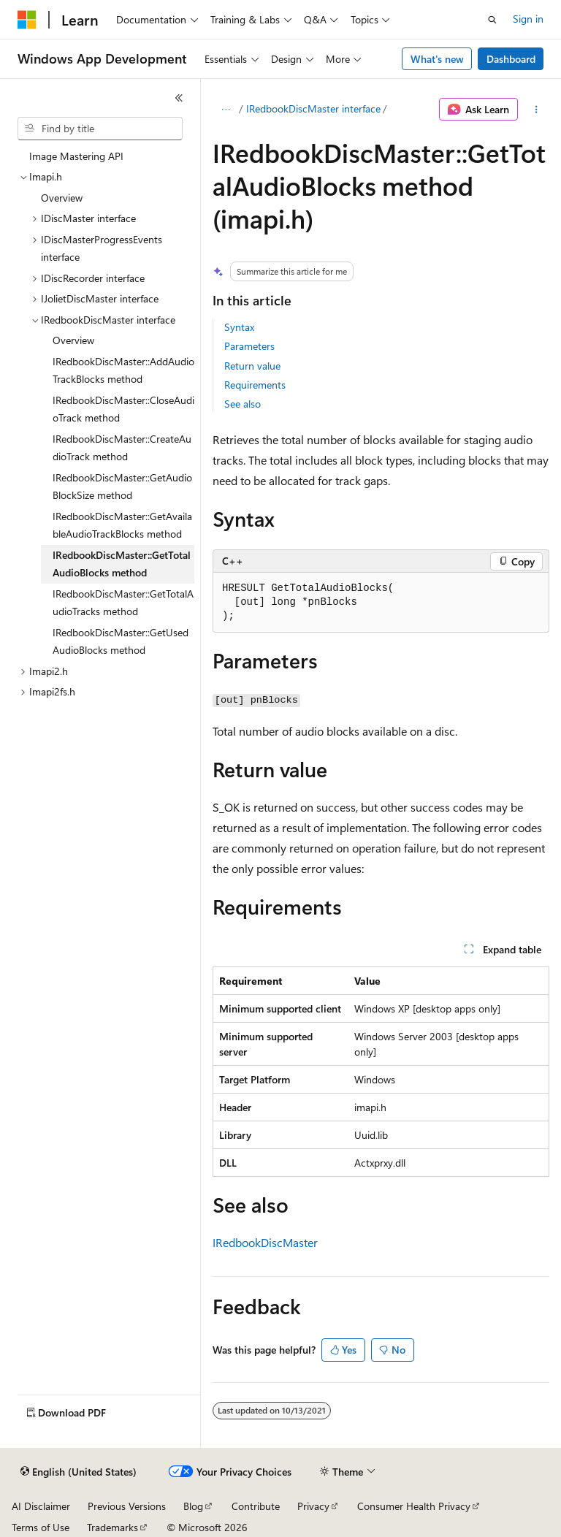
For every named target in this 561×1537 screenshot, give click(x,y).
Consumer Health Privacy (413, 1506)
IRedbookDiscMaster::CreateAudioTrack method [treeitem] (122, 448)
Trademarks (112, 1527)
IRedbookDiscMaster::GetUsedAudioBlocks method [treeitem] (120, 641)
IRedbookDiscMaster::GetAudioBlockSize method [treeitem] (122, 486)
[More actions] (536, 109)
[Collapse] (179, 98)
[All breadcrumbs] (225, 109)
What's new (437, 59)
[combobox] (100, 128)
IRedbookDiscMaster (265, 1242)
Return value (252, 366)
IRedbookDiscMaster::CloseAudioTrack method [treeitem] (123, 409)
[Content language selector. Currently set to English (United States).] (78, 1472)
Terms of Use (40, 1527)
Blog (193, 1506)
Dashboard (510, 59)
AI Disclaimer (41, 1506)
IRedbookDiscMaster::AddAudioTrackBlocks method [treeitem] (123, 370)
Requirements (255, 385)
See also (242, 404)
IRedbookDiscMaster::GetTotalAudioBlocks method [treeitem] (122, 564)
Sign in (528, 19)
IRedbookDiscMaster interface (313, 108)
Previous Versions (127, 1506)
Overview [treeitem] (62, 198)
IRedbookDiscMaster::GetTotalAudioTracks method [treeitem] (123, 603)
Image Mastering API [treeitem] (76, 156)
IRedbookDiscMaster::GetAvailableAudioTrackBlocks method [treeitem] (122, 525)
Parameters (249, 346)
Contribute (256, 1506)
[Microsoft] (27, 19)
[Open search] (492, 20)
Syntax (239, 327)
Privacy (313, 1506)
